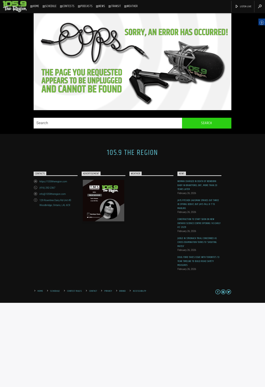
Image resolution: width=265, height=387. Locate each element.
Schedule (51, 6)
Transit (116, 6)
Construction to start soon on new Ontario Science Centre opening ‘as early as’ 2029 (199, 307)
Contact (93, 375)
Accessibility (139, 375)
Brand (122, 375)
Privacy (108, 375)
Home (36, 6)
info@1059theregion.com (52, 278)
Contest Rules (74, 375)
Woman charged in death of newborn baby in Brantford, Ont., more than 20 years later (197, 269)
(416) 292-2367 (47, 272)
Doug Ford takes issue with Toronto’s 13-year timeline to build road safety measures (198, 345)
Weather (132, 6)
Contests (69, 6)
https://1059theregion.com (53, 266)
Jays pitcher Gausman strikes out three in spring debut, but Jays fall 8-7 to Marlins (198, 289)
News (102, 6)
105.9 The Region (132, 237)
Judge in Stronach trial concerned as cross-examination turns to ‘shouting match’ (197, 327)
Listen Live (243, 6)
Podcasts (87, 6)
